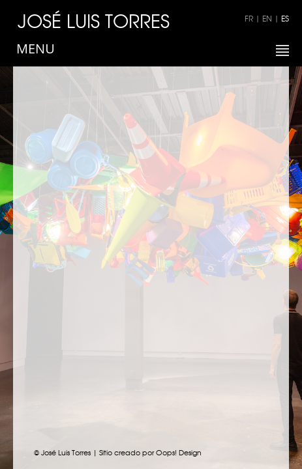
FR (249, 18)
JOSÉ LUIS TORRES (94, 20)
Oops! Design (179, 452)
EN (267, 18)
